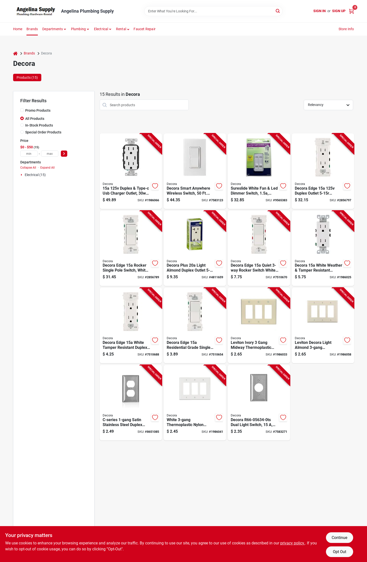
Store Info (346, 29)
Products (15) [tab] (27, 77)
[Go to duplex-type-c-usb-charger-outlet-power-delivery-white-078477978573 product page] (131, 171)
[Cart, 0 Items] (351, 11)
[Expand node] (22, 175)
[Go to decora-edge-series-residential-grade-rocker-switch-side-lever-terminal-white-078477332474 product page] (195, 325)
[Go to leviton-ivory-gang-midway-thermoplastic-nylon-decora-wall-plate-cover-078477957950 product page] (259, 325)
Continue (339, 537)
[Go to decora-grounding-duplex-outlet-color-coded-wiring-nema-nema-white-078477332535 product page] (131, 325)
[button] (123, 29)
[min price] (29, 154)
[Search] (278, 11)
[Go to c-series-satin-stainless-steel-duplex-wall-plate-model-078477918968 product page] (131, 402)
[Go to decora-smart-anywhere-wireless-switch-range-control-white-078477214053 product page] (195, 171)
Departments (52, 29)
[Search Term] (213, 11)
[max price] (49, 154)
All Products (34, 118)
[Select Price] (64, 154)
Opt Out (339, 551)
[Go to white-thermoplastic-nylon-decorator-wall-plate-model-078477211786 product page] (195, 402)
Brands (32, 29)
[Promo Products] (22, 110)
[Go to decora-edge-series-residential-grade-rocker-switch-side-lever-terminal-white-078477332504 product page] (259, 248)
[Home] (15, 53)
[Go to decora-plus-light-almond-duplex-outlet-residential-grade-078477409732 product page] (195, 248)
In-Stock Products (39, 125)
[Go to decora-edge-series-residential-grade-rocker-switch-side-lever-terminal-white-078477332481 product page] (131, 248)
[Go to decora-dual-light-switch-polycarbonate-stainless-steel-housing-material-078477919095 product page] (259, 402)
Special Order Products (43, 132)
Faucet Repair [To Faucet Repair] (145, 29)
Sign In (319, 11)
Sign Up (338, 11)
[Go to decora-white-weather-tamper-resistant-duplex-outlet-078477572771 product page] (323, 248)
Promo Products (37, 110)
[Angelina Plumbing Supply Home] (35, 11)
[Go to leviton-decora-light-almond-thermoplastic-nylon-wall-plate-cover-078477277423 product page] (323, 325)
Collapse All (28, 167)
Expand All (47, 167)
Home (18, 29)
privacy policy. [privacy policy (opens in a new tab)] (292, 543)
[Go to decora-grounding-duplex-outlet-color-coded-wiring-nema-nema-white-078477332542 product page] (323, 171)
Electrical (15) (35, 175)
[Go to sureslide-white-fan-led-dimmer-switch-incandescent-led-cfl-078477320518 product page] (259, 171)
